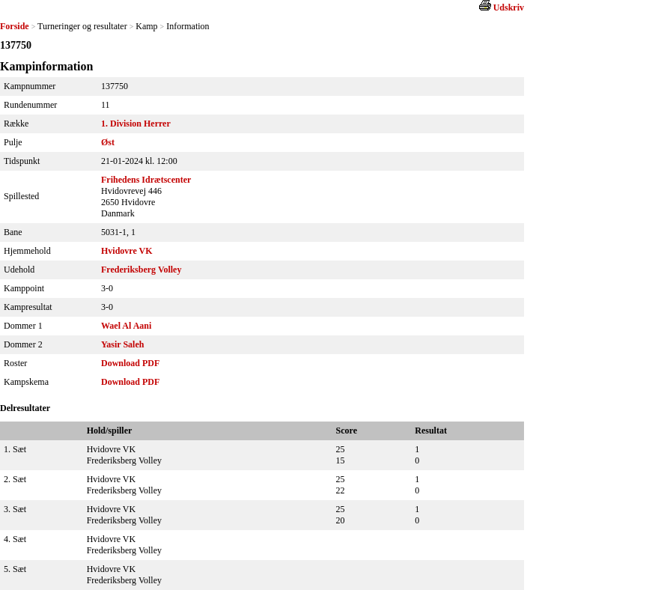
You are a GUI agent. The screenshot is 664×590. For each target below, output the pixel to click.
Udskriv (508, 7)
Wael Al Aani (126, 325)
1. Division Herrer (136, 123)
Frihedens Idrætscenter (146, 179)
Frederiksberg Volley (141, 269)
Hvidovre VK (127, 251)
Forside (14, 26)
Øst (108, 142)
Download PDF (130, 363)
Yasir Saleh (122, 344)
